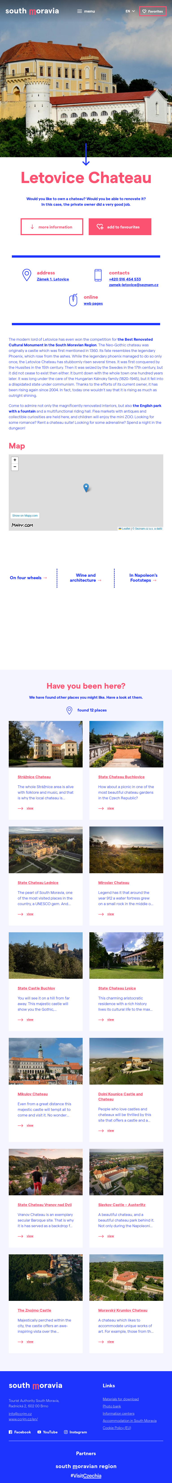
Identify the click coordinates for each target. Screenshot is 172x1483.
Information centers (118, 1413)
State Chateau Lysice (117, 988)
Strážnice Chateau (34, 776)
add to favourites (123, 226)
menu (89, 11)
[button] (86, 488)
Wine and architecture (83, 577)
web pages (93, 303)
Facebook (22, 1432)
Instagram (78, 1432)
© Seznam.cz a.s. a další (147, 528)
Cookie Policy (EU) (117, 1428)
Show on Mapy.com (25, 515)
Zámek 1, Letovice (53, 279)
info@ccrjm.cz (20, 1413)
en (128, 11)
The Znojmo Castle (34, 1310)
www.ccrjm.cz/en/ (23, 1419)
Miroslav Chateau (113, 882)
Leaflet (124, 528)
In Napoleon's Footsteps (143, 577)
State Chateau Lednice (38, 882)
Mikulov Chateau (33, 1094)
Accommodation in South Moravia (130, 1420)
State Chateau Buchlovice (121, 776)
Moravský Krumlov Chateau (122, 1310)
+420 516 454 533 (125, 279)
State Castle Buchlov (36, 988)
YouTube (50, 1432)
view (30, 808)
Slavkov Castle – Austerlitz (121, 1204)
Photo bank (112, 1406)
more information (55, 226)
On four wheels (25, 577)
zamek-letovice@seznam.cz (133, 284)
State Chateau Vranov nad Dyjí (45, 1204)
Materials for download (121, 1399)
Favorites (155, 11)
